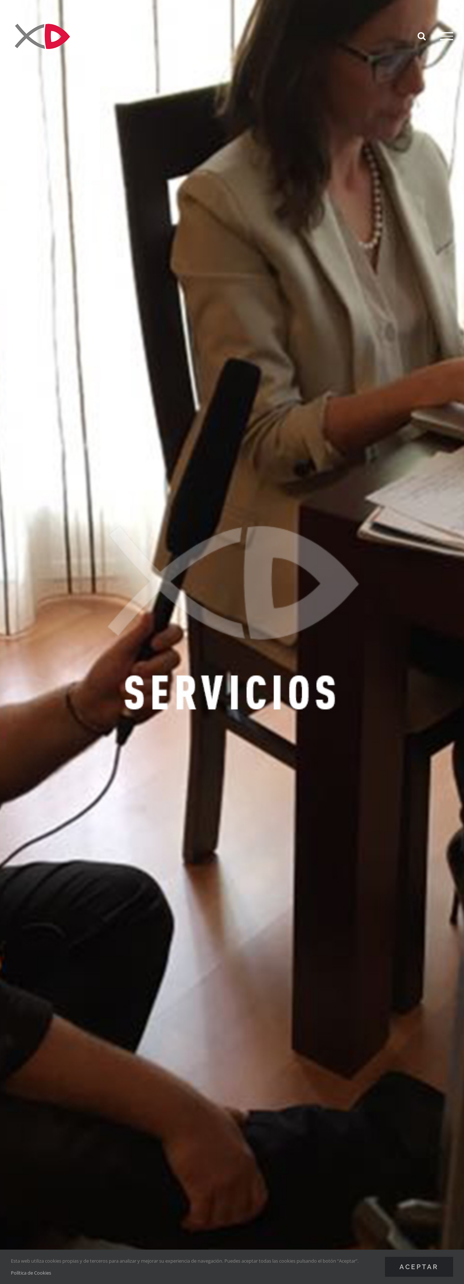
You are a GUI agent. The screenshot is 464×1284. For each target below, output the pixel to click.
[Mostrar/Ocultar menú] (446, 36)
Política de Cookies (31, 1273)
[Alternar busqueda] (422, 35)
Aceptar (419, 1267)
